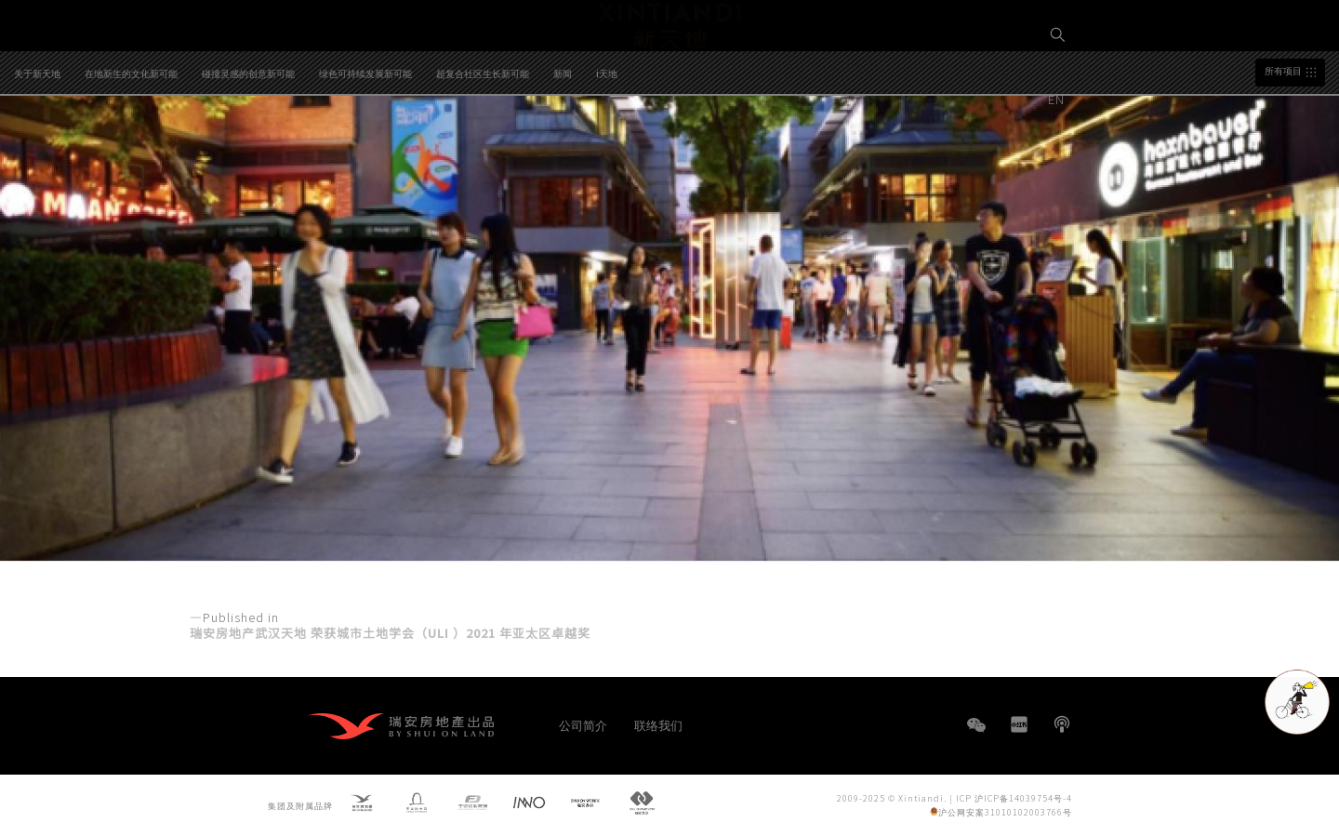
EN (1058, 99)
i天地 (606, 150)
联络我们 (658, 725)
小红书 (1019, 724)
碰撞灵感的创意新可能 (248, 150)
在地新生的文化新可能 (131, 150)
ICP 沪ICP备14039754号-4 (1014, 798)
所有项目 (1283, 148)
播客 (1062, 724)
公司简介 (583, 725)
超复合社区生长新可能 (482, 150)
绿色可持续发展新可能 (365, 150)
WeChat (976, 734)
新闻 (562, 150)
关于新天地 (37, 150)
